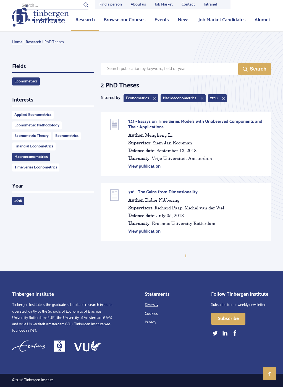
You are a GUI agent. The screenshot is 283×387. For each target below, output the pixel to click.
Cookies (151, 314)
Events (161, 20)
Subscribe (228, 319)
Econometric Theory (31, 136)
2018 (18, 201)
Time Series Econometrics (35, 167)
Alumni (262, 20)
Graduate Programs (46, 20)
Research (85, 20)
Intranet (210, 4)
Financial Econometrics (33, 146)
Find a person (110, 4)
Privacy (150, 322)
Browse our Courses (125, 20)
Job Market (164, 4)
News (184, 20)
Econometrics (26, 81)
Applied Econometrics (32, 115)
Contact (188, 4)
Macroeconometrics (31, 157)
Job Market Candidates (222, 20)
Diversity (151, 305)
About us (138, 4)
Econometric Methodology (36, 125)
